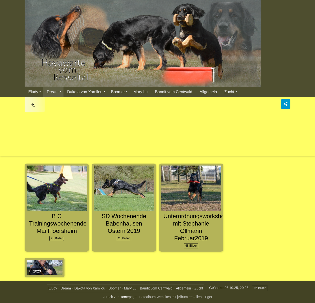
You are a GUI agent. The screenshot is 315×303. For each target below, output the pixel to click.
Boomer (118, 92)
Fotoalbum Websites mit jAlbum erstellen (170, 297)
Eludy (33, 92)
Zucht (229, 92)
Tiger (208, 297)
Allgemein (208, 92)
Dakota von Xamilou (84, 92)
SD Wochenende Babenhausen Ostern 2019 (124, 223)
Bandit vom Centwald (173, 92)
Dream (53, 92)
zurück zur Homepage (120, 297)
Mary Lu (140, 92)
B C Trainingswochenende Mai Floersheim (58, 223)
